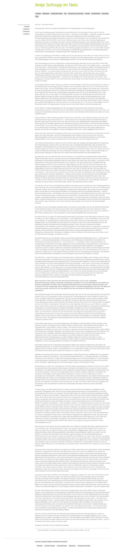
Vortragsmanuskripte (83, 546)
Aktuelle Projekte (49, 546)
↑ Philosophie (25, 31)
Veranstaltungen (62, 546)
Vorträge (38, 13)
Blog (37, 16)
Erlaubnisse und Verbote (75, 13)
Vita (65, 13)
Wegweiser (45, 13)
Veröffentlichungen (56, 13)
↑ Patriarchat (26, 34)
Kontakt (87, 13)
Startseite (40, 546)
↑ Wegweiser (26, 29)
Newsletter (105, 13)
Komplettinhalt (95, 13)
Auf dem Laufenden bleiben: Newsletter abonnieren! (51, 541)
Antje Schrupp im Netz (56, 4)
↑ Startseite (26, 26)
